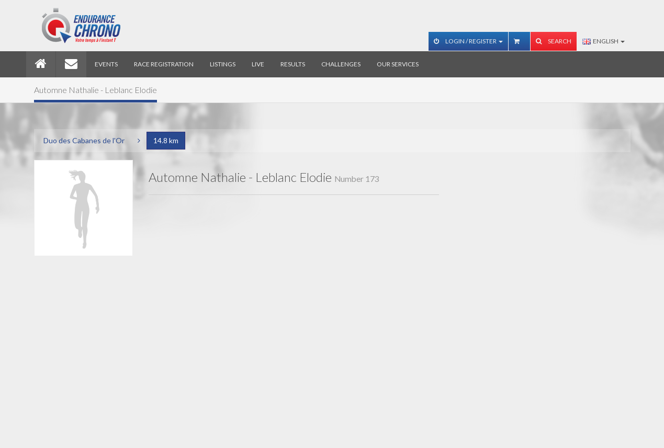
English (603, 41)
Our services (398, 64)
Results (292, 64)
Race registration (164, 64)
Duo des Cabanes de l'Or (84, 140)
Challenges (341, 64)
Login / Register (468, 41)
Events (106, 64)
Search (553, 41)
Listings (222, 64)
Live (258, 64)
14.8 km (165, 140)
